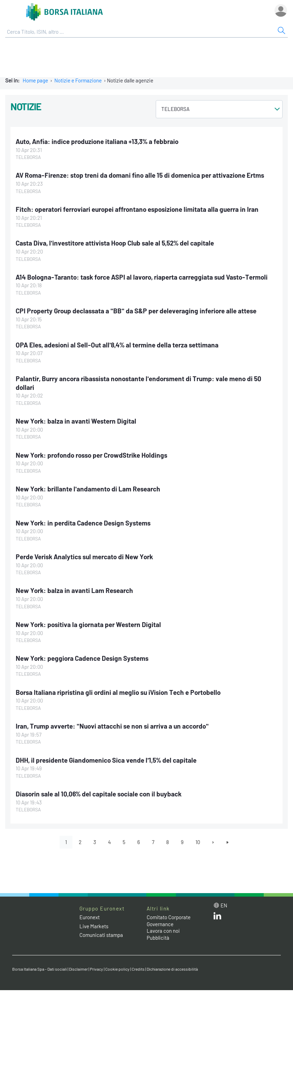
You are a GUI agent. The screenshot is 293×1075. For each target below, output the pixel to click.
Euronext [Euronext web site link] (89, 917)
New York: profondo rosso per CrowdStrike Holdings (91, 455)
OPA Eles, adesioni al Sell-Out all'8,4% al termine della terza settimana (117, 345)
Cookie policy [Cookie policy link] (117, 968)
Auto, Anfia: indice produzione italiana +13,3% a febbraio (97, 141)
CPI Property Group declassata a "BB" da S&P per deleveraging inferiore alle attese (136, 311)
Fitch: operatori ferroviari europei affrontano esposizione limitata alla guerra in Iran (137, 209)
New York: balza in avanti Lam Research (74, 590)
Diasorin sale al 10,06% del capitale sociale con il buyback (99, 794)
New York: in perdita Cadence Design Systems (83, 523)
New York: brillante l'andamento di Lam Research (88, 489)
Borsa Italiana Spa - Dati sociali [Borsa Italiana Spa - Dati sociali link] (39, 968)
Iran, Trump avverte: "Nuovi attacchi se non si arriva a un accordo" (112, 726)
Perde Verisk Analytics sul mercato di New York (84, 557)
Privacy (96, 968)
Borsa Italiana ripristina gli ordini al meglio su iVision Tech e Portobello (118, 692)
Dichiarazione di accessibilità (172, 968)
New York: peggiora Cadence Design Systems (82, 658)
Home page (35, 80)
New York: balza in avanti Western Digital (76, 421)
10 (197, 842)
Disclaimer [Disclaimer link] (78, 968)
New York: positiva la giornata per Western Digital (88, 624)
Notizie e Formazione (78, 80)
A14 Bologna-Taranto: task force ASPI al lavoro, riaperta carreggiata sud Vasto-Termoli (142, 277)
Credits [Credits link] (138, 968)
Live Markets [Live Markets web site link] (93, 926)
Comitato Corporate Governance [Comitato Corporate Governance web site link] (169, 920)
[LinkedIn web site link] (217, 917)
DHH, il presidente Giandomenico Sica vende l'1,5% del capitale (106, 760)
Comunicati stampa (101, 935)
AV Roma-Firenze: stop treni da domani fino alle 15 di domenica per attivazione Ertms (140, 175)
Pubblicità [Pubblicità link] (158, 937)
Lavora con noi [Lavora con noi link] (163, 931)
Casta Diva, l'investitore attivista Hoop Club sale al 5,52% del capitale (115, 243)
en (224, 905)
